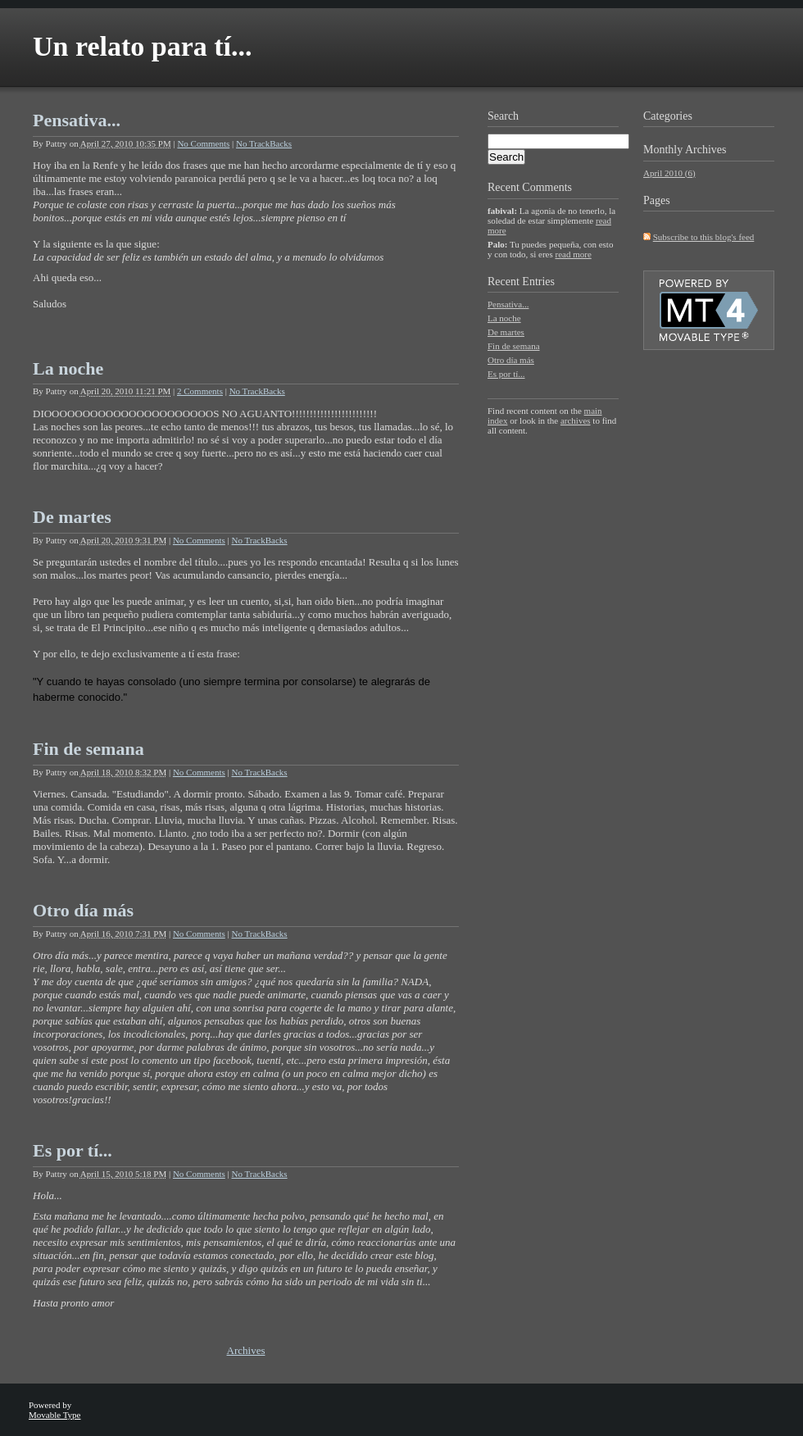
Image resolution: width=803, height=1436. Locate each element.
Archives (246, 1350)
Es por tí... (72, 1150)
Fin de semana (88, 748)
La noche (68, 368)
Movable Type (55, 1415)
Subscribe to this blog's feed (704, 237)
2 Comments (200, 391)
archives (575, 420)
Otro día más (83, 910)
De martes (72, 517)
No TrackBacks (264, 143)
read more (573, 254)
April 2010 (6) (669, 173)
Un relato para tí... (142, 46)
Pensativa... (76, 120)
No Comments (203, 143)
